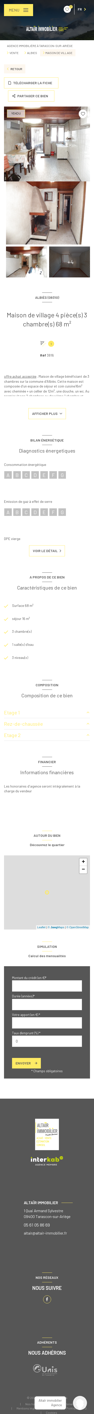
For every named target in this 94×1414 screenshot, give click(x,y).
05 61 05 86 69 (37, 1225)
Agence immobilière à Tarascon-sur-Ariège (40, 45)
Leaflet (41, 927)
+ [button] (83, 862)
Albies (32, 52)
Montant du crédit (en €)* (29, 978)
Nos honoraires (36, 1404)
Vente (14, 52)
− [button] (83, 869)
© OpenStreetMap (77, 927)
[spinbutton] (47, 1041)
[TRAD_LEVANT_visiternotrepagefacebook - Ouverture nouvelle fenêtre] (47, 1299)
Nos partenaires (67, 1404)
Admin (53, 1408)
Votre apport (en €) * (26, 1015)
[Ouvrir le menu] (18, 10)
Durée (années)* (23, 996)
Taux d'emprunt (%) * (26, 1033)
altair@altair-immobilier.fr (45, 1233)
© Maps (56, 927)
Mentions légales (28, 1408)
